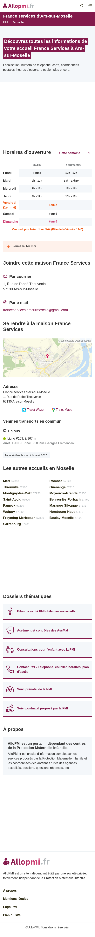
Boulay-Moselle (66, 518)
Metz (11, 481)
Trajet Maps (61, 410)
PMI (6, 22)
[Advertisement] (47, 117)
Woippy (13, 512)
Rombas (60, 481)
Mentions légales (15, 898)
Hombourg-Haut (66, 512)
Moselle (18, 22)
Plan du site (12, 915)
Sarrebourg (16, 524)
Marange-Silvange (68, 505)
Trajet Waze (33, 410)
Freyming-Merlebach (23, 518)
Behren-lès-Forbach (69, 499)
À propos (10, 890)
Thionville (15, 487)
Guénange (62, 487)
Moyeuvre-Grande (68, 493)
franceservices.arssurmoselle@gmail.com (35, 310)
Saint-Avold (16, 499)
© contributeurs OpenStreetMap (74, 340)
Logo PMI (10, 907)
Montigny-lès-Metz (21, 493)
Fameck (13, 505)
